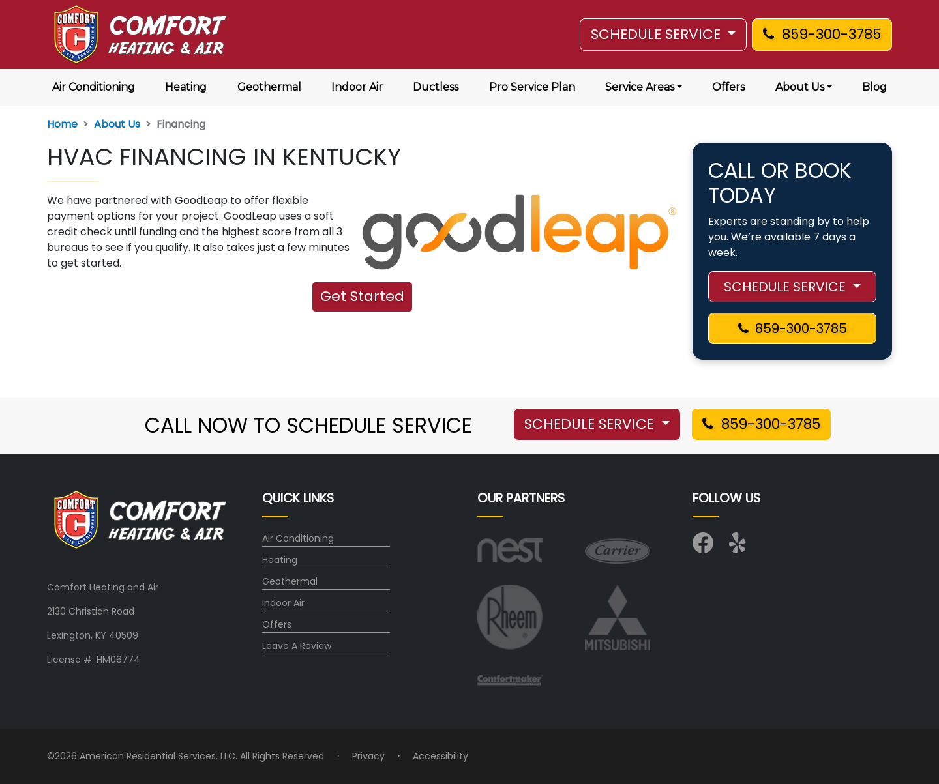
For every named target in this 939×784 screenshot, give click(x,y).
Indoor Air (357, 87)
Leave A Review (296, 645)
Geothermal (269, 87)
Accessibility (440, 755)
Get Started (362, 296)
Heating (186, 87)
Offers (728, 87)
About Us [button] (799, 87)
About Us (117, 124)
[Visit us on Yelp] (739, 547)
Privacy (368, 755)
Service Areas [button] (639, 87)
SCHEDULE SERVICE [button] (657, 34)
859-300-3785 (822, 34)
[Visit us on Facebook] (703, 547)
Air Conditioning (93, 87)
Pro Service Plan (532, 87)
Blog (874, 87)
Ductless (435, 87)
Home (62, 124)
